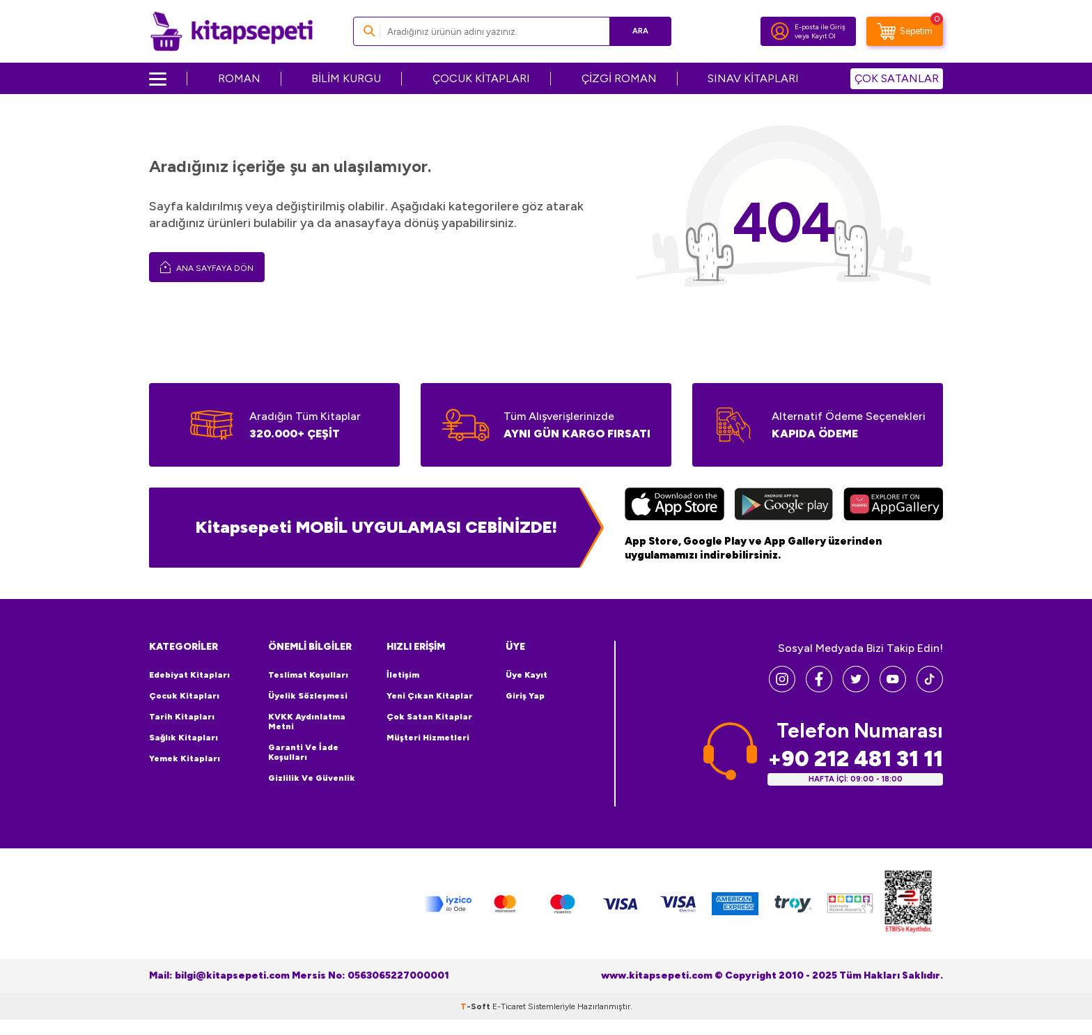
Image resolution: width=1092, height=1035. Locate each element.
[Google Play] (784, 506)
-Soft (476, 1006)
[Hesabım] (780, 31)
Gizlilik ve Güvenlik (311, 778)
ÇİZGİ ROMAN (619, 78)
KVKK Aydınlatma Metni (306, 721)
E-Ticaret (509, 1006)
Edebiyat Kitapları (189, 675)
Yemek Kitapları (184, 758)
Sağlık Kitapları (183, 737)
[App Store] (674, 506)
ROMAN (239, 78)
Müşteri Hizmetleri (428, 737)
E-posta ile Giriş (820, 26)
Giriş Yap (525, 696)
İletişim (403, 675)
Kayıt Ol (823, 35)
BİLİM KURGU (346, 78)
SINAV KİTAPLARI (753, 78)
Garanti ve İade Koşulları (303, 752)
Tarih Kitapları (181, 717)
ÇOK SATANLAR (897, 78)
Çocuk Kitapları (184, 696)
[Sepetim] (905, 31)
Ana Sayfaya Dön (207, 266)
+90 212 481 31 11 (855, 759)
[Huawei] (893, 506)
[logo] (231, 31)
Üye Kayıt (526, 675)
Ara (640, 31)
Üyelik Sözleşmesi (308, 696)
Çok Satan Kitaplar (429, 717)
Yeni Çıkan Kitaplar (430, 696)
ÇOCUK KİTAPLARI (481, 78)
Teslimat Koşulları (308, 675)
